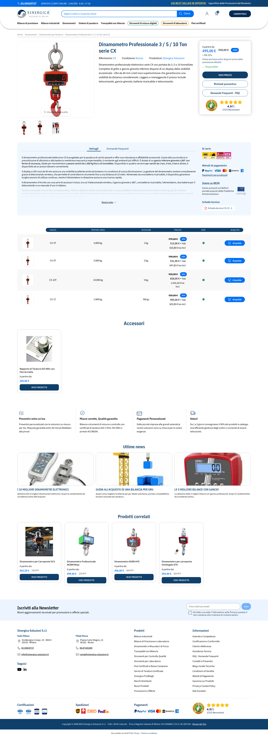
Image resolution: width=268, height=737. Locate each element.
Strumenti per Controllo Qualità (150, 656)
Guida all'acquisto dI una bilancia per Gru (124, 489)
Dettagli (93, 149)
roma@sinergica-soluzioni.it (94, 654)
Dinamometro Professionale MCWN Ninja (81, 563)
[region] (134, 268)
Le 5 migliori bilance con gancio (196, 489)
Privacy (233, 612)
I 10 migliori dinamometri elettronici (43, 489)
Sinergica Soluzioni (173, 58)
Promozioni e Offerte (144, 691)
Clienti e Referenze (201, 646)
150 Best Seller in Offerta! (188, 3)
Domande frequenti (118, 149)
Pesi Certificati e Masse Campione (151, 666)
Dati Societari (199, 691)
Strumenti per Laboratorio (147, 661)
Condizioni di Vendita (203, 671)
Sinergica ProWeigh (144, 676)
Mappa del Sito (199, 724)
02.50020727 (28, 3)
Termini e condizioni (149, 733)
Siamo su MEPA (211, 183)
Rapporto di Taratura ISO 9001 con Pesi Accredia (37, 370)
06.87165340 (86, 648)
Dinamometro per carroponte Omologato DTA (177, 563)
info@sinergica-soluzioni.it (35, 654)
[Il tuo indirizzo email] (213, 606)
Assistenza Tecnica (201, 651)
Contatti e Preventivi (202, 661)
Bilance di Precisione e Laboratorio (151, 641)
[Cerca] (127, 13)
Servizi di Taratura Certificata (148, 671)
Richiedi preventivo (225, 84)
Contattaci (240, 13)
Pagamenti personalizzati (214, 175)
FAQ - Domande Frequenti (205, 656)
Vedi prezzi (225, 75)
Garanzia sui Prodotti (203, 681)
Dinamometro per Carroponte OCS (37, 561)
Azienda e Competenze (203, 636)
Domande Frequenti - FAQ (225, 93)
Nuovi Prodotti (141, 686)
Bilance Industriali (143, 636)
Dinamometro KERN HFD (126, 561)
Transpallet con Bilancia (146, 651)
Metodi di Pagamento (203, 676)
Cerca (187, 13)
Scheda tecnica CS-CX (217, 208)
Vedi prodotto (39, 387)
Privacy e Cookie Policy (203, 686)
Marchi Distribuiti (142, 681)
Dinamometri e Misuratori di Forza (151, 646)
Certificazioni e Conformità (206, 641)
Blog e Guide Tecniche (203, 666)
